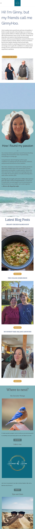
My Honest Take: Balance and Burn (17, 332)
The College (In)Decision (17, 278)
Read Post (17, 274)
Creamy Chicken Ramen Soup (17, 224)
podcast (17, 489)
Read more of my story (9, 56)
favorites (17, 440)
